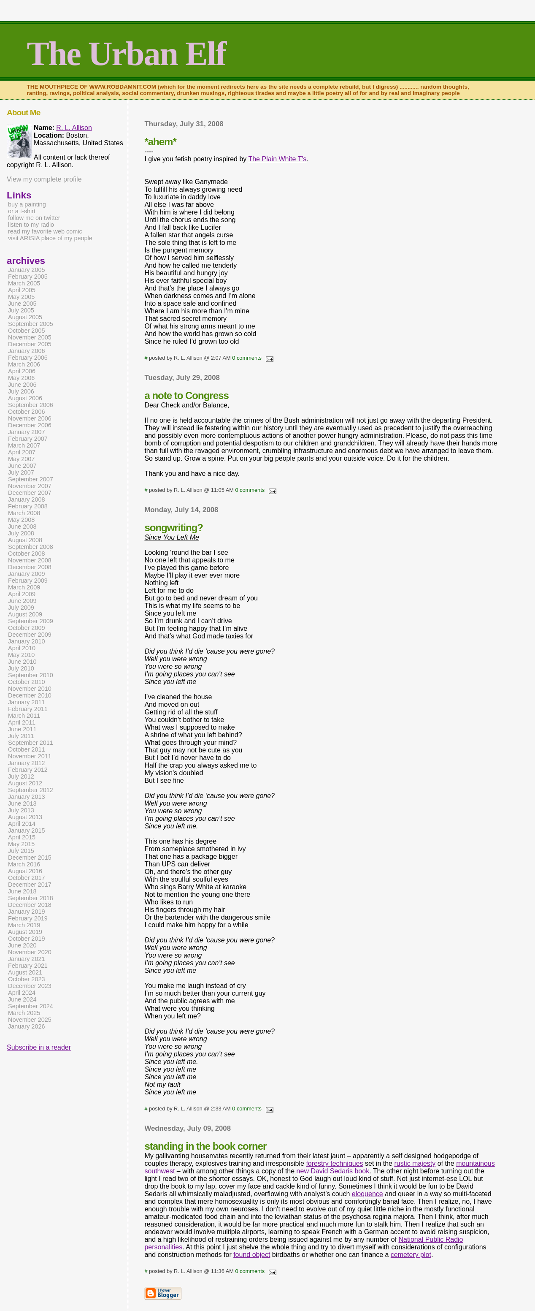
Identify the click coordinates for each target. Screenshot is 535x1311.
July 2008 (21, 533)
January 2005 (26, 269)
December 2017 (29, 884)
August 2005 (25, 317)
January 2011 (26, 702)
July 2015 (21, 850)
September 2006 (30, 405)
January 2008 (26, 499)
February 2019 (28, 918)
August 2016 (25, 871)
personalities (163, 1247)
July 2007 (21, 472)
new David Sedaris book (333, 1171)
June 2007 (22, 465)
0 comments (247, 358)
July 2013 (21, 810)
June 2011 (22, 729)
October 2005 (26, 330)
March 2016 (24, 864)
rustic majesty (414, 1163)
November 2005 (29, 337)
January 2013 (26, 796)
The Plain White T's (277, 159)
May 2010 (21, 654)
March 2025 (24, 1013)
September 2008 (30, 546)
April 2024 (21, 992)
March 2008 (24, 513)
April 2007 (21, 452)
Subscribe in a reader (39, 1047)
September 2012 (30, 790)
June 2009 (22, 600)
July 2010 (21, 668)
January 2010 (26, 641)
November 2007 (29, 486)
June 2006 (22, 384)
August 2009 (25, 614)
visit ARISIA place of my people (50, 238)
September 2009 (30, 621)
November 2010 (29, 688)
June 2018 (22, 891)
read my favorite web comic (45, 231)
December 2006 (29, 425)
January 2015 (26, 830)
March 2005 (24, 283)
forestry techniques (334, 1163)
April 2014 (21, 823)
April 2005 (21, 290)
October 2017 (26, 877)
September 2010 (30, 675)
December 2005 (29, 344)
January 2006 (26, 350)
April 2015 (21, 837)
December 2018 (29, 904)
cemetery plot (411, 1254)
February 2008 (28, 506)
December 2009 (29, 634)
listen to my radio (31, 224)
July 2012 (21, 776)
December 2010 (29, 695)
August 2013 (25, 817)
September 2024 (30, 1006)
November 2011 (29, 756)
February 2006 (28, 357)
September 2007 (30, 479)
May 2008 (21, 519)
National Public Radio (431, 1239)
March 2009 (24, 587)
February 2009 (28, 580)
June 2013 (22, 803)
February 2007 (28, 438)
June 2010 (22, 661)
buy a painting (27, 204)
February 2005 (28, 276)
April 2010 (21, 648)
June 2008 (22, 526)
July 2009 (21, 607)
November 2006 (29, 418)
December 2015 (29, 857)
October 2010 (26, 682)
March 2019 (24, 925)
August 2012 (25, 783)
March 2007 (24, 445)
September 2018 (30, 898)
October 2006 (26, 411)
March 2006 (24, 364)
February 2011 (28, 709)
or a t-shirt (21, 211)
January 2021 (26, 958)
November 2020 (29, 952)
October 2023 (26, 979)
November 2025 (29, 1019)
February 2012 (28, 769)
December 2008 (29, 567)
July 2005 (21, 310)
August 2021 (25, 972)
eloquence (367, 1193)
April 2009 (21, 594)
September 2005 (30, 323)
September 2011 (30, 742)
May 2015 (21, 844)
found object (251, 1254)
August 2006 (25, 398)
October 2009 (26, 627)
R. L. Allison (74, 127)
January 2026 (26, 1026)
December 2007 (29, 492)
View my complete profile (44, 179)
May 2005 (21, 296)
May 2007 (21, 459)
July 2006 (21, 391)
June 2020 (22, 945)
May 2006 (21, 378)
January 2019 (26, 911)
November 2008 (29, 560)
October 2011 (26, 749)
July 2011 (21, 736)
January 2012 (26, 763)
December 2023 (29, 986)
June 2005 (22, 303)
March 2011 (24, 715)
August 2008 (25, 540)
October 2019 (26, 938)
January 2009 (26, 573)
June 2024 (22, 999)
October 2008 (26, 553)
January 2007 (26, 432)
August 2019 (25, 931)
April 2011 (21, 722)
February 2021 (28, 965)
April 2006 (21, 371)
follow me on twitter (34, 217)
